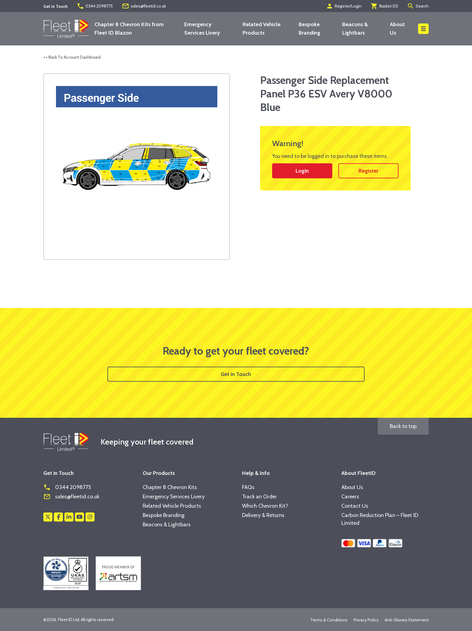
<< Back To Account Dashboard (72, 57)
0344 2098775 (95, 6)
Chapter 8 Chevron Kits (170, 487)
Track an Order (259, 496)
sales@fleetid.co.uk (144, 6)
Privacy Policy (366, 620)
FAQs (248, 487)
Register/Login (344, 6)
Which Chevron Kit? (265, 506)
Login (302, 171)
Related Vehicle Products (172, 506)
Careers (350, 496)
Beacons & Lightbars (167, 524)
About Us (352, 487)
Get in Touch (236, 374)
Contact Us (354, 506)
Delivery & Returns (263, 515)
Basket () (384, 6)
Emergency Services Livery (174, 496)
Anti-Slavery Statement (407, 620)
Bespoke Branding (164, 515)
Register (368, 171)
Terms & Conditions (329, 620)
